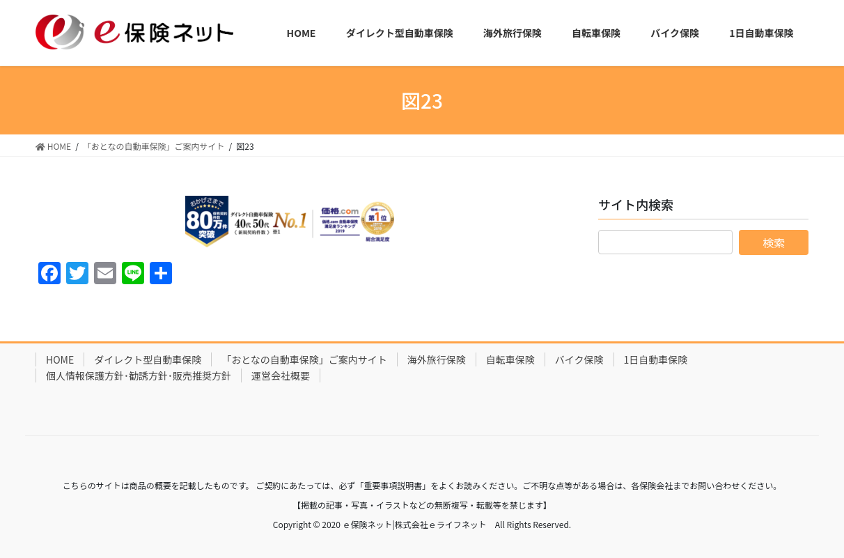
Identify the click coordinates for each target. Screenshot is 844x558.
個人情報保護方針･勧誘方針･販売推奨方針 (138, 375)
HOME (60, 359)
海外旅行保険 (436, 359)
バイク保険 (579, 359)
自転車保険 (510, 359)
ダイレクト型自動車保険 (147, 359)
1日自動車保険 (656, 359)
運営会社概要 (280, 375)
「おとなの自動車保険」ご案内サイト (304, 359)
